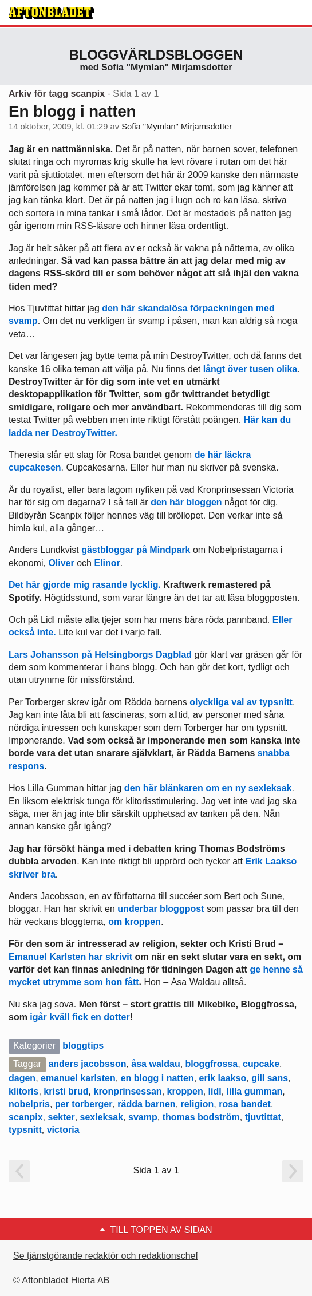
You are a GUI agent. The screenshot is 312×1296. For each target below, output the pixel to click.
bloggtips (83, 1045)
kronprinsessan (127, 1091)
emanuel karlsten (78, 1078)
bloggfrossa (211, 1064)
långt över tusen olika (250, 369)
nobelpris (29, 1104)
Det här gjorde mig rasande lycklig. (86, 585)
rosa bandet (245, 1104)
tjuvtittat (263, 1117)
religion (197, 1104)
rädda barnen (146, 1104)
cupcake (261, 1064)
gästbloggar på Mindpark (135, 550)
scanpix (26, 1117)
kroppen (185, 1091)
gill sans (269, 1078)
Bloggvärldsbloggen (156, 54)
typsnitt (25, 1130)
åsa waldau (155, 1064)
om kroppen (134, 922)
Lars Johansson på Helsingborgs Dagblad (100, 654)
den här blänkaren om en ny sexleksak (208, 788)
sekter (61, 1117)
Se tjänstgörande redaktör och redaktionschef (105, 1256)
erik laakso (223, 1078)
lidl (215, 1091)
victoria (63, 1130)
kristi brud (66, 1091)
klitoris (23, 1091)
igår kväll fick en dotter (79, 1017)
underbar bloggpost (160, 909)
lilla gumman (255, 1091)
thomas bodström (201, 1117)
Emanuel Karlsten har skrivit (70, 957)
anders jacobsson (87, 1064)
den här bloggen (186, 502)
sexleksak (102, 1117)
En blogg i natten (72, 111)
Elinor (107, 563)
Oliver (61, 563)
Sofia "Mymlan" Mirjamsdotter (176, 126)
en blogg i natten (157, 1078)
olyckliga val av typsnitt (240, 702)
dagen (22, 1078)
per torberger (83, 1104)
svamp (142, 1117)
